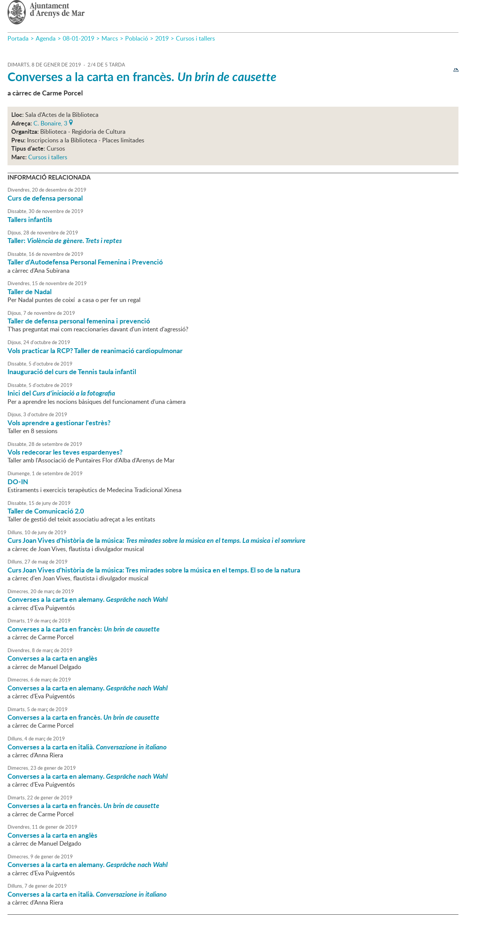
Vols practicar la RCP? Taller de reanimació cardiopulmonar (95, 350)
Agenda (46, 38)
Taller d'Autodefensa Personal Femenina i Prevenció (85, 262)
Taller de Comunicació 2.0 (46, 511)
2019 (162, 38)
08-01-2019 (78, 38)
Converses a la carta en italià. (87, 747)
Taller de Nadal (29, 291)
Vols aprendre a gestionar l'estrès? (59, 422)
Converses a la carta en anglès (52, 658)
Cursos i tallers (195, 38)
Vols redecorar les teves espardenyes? (65, 452)
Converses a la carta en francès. (142, 76)
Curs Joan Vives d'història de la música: (157, 540)
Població (136, 38)
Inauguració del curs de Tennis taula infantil (72, 371)
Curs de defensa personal (45, 198)
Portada (18, 38)
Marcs (109, 38)
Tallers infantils (30, 219)
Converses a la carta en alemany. (88, 599)
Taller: (65, 240)
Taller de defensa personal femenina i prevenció (79, 321)
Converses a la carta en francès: (84, 629)
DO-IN (18, 481)
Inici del (61, 393)
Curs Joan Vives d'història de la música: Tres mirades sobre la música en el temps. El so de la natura (154, 570)
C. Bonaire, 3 (50, 122)
